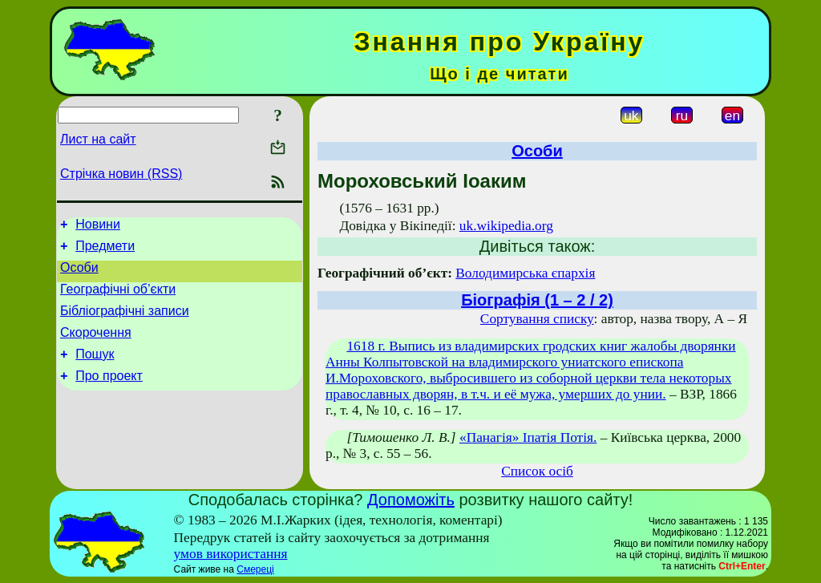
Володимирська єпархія (525, 273)
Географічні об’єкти (118, 299)
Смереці (255, 569)
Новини (97, 226)
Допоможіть (411, 499)
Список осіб (537, 471)
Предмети (105, 250)
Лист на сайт (98, 139)
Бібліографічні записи (124, 323)
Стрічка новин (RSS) (121, 173)
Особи (79, 274)
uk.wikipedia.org (506, 225)
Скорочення (95, 347)
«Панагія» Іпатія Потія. (528, 437)
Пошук (94, 371)
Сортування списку (537, 318)
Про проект (109, 395)
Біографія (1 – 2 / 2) (537, 300)
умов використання (231, 553)
